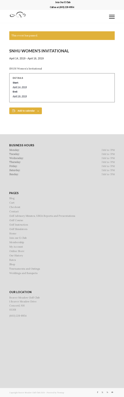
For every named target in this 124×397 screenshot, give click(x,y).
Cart (12, 202)
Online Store (16, 251)
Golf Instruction (18, 224)
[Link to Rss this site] (107, 392)
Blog (12, 198)
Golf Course (16, 220)
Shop (12, 264)
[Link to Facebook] (97, 392)
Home (12, 233)
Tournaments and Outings (24, 268)
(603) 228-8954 (66, 7)
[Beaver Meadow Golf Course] (51, 16)
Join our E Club (18, 237)
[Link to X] (102, 392)
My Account (16, 246)
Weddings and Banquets (23, 273)
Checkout (14, 207)
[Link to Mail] (112, 392)
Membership (16, 242)
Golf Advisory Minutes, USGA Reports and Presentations (42, 215)
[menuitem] (63, 2)
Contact (14, 211)
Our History (16, 255)
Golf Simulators (18, 229)
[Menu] (110, 16)
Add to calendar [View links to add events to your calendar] (26, 110)
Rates (12, 259)
